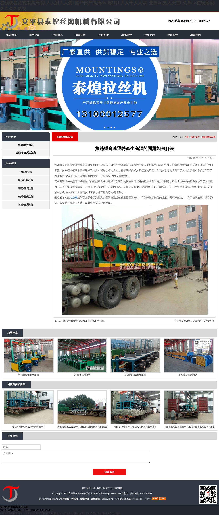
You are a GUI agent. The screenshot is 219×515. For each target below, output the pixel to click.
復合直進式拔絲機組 (188, 375)
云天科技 (147, 499)
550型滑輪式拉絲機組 (135, 375)
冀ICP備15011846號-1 (141, 493)
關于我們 (97, 488)
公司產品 (57, 34)
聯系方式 (107, 488)
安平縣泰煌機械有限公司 (80, 493)
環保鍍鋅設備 (25, 180)
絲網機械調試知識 (26, 152)
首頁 (186, 137)
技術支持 (103, 34)
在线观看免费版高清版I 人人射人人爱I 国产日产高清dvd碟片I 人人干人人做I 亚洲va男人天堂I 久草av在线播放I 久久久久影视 (60, 513)
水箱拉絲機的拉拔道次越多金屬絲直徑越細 (84, 321)
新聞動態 (80, 34)
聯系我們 (195, 34)
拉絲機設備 (25, 171)
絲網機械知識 (25, 145)
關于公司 (34, 34)
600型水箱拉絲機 (82, 375)
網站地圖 (118, 488)
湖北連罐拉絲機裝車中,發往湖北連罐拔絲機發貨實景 (81, 426)
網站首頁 (11, 34)
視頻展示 (149, 34)
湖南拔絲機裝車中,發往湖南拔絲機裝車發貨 (135, 426)
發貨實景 (172, 34)
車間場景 (126, 34)
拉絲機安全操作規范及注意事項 (199, 321)
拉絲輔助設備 (25, 204)
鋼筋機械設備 (25, 188)
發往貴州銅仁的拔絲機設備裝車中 (28, 426)
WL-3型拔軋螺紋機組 (28, 375)
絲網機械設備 (25, 196)
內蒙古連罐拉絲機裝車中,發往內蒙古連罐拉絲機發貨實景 (188, 426)
